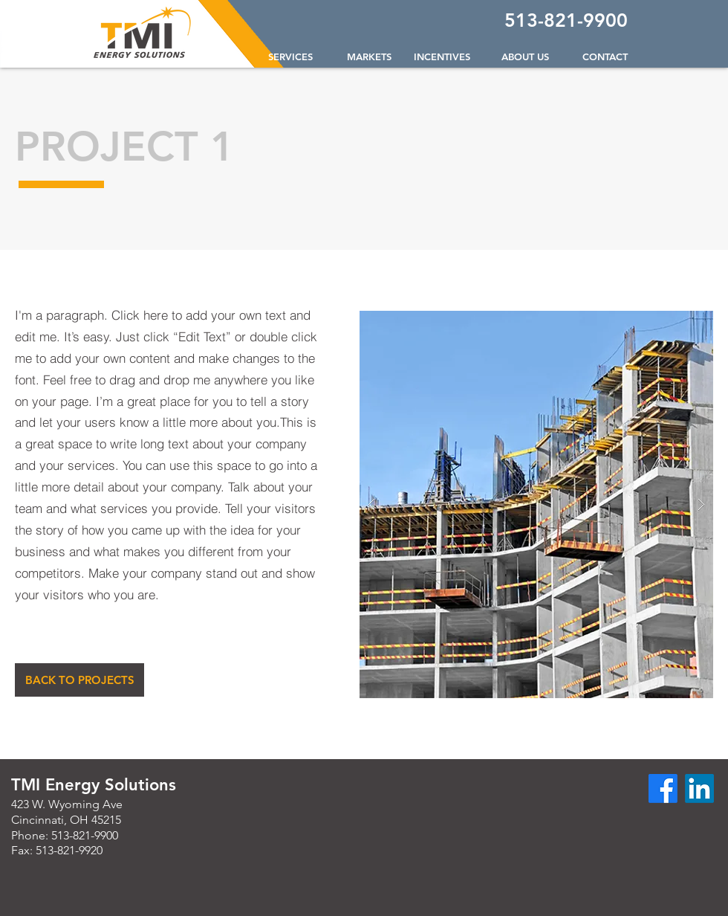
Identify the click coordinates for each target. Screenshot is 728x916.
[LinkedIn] (699, 788)
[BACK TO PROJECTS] (79, 680)
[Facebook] (663, 788)
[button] (363, 56)
